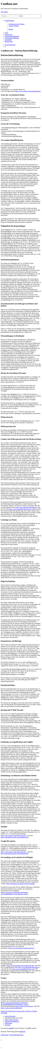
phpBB (11, 1028)
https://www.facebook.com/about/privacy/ (21, 948)
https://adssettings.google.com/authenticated (14, 837)
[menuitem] (16, 24)
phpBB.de (22, 1031)
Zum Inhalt (4, 12)
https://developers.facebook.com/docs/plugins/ (20, 883)
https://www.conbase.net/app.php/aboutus (28, 91)
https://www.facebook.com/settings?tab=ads (20, 965)
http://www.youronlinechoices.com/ (20, 509)
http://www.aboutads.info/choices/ (26, 507)
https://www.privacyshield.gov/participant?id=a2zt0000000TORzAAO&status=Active (14, 1003)
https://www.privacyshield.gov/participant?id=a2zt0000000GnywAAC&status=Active (14, 893)
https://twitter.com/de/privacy (24, 1006)
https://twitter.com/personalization (11, 1008)
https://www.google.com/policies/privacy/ (14, 835)
